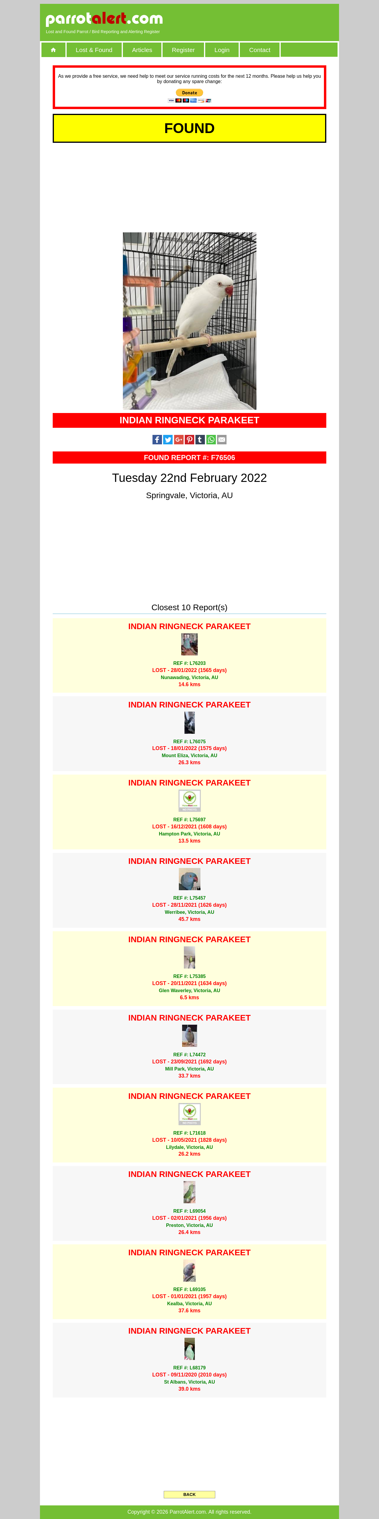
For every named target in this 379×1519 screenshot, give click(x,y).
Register (183, 49)
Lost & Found (94, 49)
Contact (260, 49)
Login (221, 49)
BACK (189, 1494)
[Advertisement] (265, 19)
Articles (142, 49)
